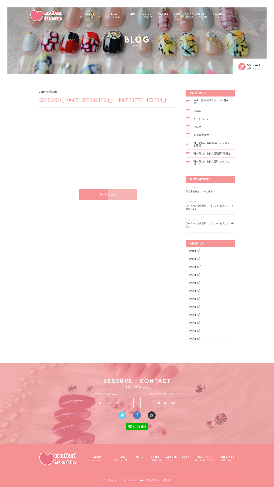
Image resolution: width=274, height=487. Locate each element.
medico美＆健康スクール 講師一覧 (211, 101)
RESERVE (228, 16)
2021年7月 (195, 250)
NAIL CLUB (206, 16)
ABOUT (99, 16)
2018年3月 (195, 322)
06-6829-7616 (167, 403)
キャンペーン (201, 118)
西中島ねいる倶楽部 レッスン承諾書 (211, 143)
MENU (140, 16)
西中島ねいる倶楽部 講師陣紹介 (212, 153)
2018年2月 (195, 330)
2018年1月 (195, 338)
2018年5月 (195, 306)
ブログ (28, 69)
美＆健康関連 (201, 134)
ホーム (17, 69)
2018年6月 (195, 298)
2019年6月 (195, 274)
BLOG (187, 16)
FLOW (123, 16)
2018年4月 (195, 314)
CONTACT (228, 458)
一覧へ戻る (108, 194)
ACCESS (172, 16)
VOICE (156, 16)
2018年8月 (195, 282)
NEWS (197, 110)
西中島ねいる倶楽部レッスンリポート (211, 162)
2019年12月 (195, 266)
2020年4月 (195, 258)
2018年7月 (195, 290)
